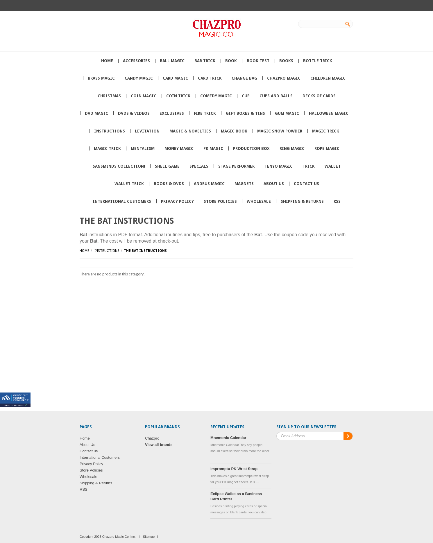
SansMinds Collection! (119, 166)
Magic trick (325, 131)
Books (286, 61)
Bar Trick (204, 61)
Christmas (109, 96)
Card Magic (175, 78)
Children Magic (328, 78)
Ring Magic (292, 148)
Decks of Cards (319, 96)
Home (84, 251)
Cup (246, 96)
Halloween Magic (328, 113)
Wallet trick (129, 184)
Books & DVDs (169, 184)
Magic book (234, 131)
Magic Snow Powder (279, 131)
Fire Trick (205, 113)
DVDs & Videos (134, 113)
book (231, 61)
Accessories (136, 61)
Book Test (258, 61)
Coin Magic (143, 96)
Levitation (147, 131)
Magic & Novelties (190, 131)
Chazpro (152, 438)
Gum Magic (287, 113)
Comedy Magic (216, 96)
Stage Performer (236, 166)
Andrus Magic (209, 184)
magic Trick (107, 148)
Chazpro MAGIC (283, 78)
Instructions (109, 131)
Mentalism (143, 148)
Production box (251, 148)
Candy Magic (139, 78)
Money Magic (179, 148)
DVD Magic (96, 113)
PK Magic (213, 148)
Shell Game (167, 166)
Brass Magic (101, 78)
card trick (210, 78)
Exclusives (172, 113)
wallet (333, 166)
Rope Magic (326, 148)
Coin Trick (178, 96)
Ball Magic (172, 61)
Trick (309, 166)
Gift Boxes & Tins (245, 113)
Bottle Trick (317, 61)
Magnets (244, 184)
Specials (198, 166)
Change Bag (244, 78)
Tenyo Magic (278, 166)
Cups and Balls (276, 96)
